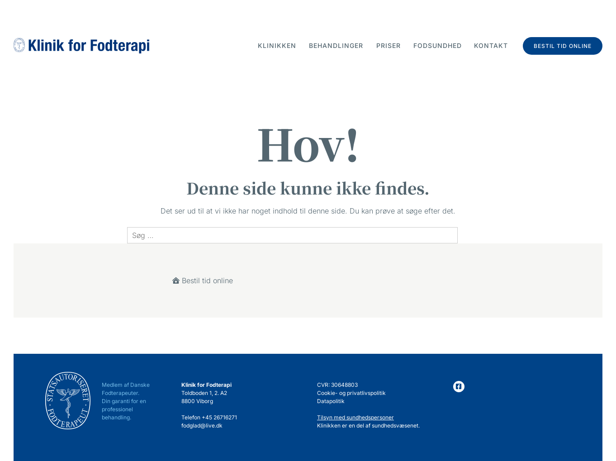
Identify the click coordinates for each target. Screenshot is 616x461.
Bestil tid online (563, 46)
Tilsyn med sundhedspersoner (355, 417)
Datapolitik (331, 401)
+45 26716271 (219, 417)
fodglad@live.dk (202, 425)
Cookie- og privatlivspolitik (351, 393)
